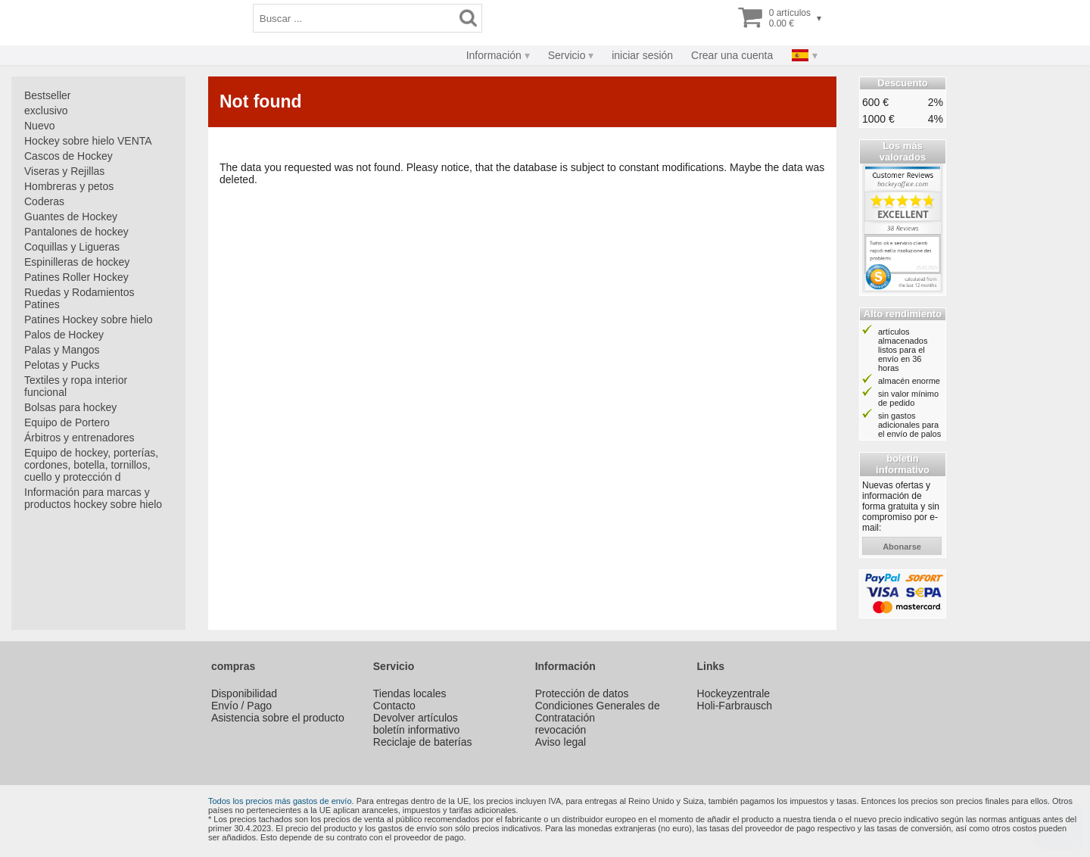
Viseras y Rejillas (64, 171)
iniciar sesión (642, 55)
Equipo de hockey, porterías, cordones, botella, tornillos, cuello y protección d (91, 465)
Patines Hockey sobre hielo (88, 319)
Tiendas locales (410, 693)
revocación (561, 730)
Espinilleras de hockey (76, 262)
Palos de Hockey (64, 335)
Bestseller (47, 95)
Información (494, 55)
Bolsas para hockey (70, 407)
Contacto (394, 706)
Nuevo (39, 126)
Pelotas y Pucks (62, 365)
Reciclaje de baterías (422, 742)
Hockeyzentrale (734, 693)
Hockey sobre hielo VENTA (88, 141)
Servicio (567, 55)
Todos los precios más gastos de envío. (281, 801)
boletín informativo (416, 730)
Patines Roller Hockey (76, 277)
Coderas (44, 201)
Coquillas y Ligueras (72, 247)
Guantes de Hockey (70, 216)
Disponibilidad (244, 693)
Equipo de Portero (67, 422)
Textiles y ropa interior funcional (75, 386)
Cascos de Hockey (68, 156)
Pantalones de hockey (76, 232)
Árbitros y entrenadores (79, 438)
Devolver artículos (415, 718)
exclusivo (46, 110)
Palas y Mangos (62, 350)
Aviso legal (560, 742)
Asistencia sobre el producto (277, 718)
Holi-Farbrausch (735, 706)
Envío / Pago (241, 706)
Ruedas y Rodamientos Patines (79, 298)
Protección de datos (582, 693)
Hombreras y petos (69, 186)
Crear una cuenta (732, 55)
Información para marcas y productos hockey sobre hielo (93, 498)
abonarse (902, 546)
